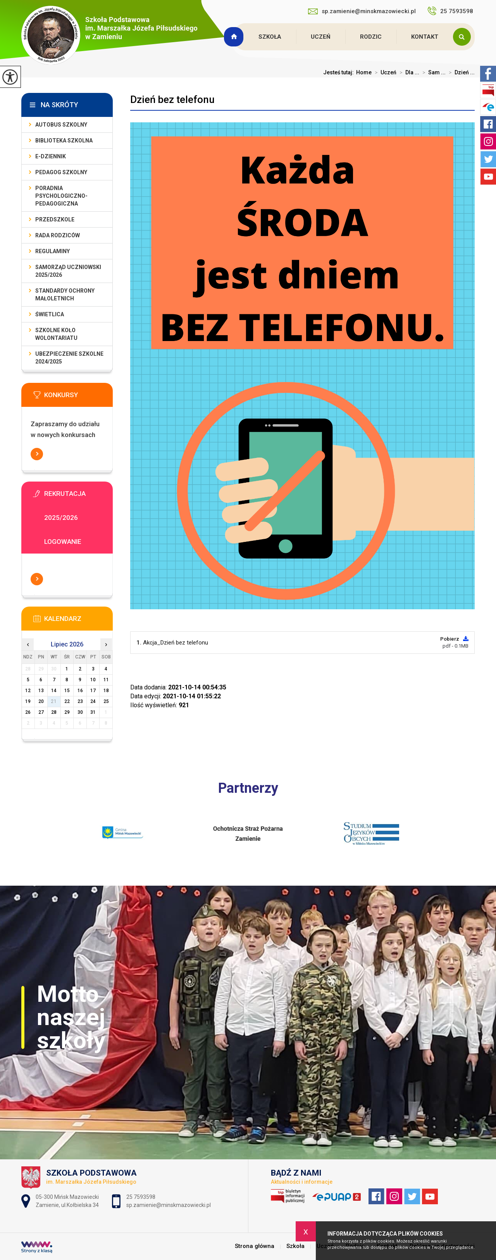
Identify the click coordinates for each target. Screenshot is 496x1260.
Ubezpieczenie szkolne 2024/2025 (69, 358)
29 (67, 712)
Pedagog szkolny (61, 172)
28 (54, 712)
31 (93, 712)
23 (80, 701)
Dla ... (407, 72)
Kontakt (424, 36)
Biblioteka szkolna (64, 140)
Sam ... (432, 72)
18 (106, 690)
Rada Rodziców (57, 235)
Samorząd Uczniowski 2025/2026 (68, 271)
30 (80, 712)
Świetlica (49, 314)
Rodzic (371, 36)
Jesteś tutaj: (339, 72)
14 (54, 690)
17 (93, 690)
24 (93, 701)
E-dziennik (50, 156)
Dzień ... (460, 72)
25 (106, 701)
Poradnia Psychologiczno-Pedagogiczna (61, 196)
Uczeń (321, 36)
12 (28, 690)
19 (28, 701)
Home (364, 72)
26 (28, 712)
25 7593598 (451, 11)
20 (41, 701)
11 (106, 679)
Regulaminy (52, 251)
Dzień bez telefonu (172, 99)
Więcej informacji (37, 454)
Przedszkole (54, 219)
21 (54, 701)
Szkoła (269, 36)
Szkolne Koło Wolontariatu (56, 334)
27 (41, 712)
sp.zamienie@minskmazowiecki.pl (362, 11)
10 (93, 679)
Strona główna (235, 36)
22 (67, 701)
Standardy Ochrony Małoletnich (65, 295)
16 (80, 690)
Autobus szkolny (61, 125)
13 (41, 690)
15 (67, 690)
